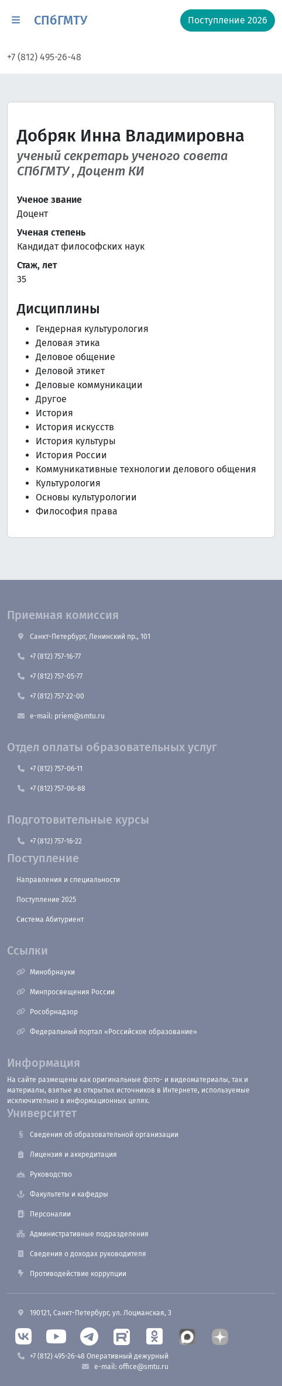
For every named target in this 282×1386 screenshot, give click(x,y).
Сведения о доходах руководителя (81, 1254)
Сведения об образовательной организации (97, 1135)
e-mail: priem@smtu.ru (60, 716)
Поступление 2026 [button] (227, 20)
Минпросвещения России (65, 992)
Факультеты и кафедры (62, 1194)
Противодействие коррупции (71, 1274)
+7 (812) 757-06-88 (50, 788)
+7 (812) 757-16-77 (48, 656)
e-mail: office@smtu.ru (124, 1367)
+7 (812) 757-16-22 (49, 841)
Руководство (44, 1174)
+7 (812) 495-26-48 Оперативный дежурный (92, 1356)
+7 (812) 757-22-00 (50, 696)
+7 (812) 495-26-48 (44, 57)
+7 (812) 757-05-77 (49, 676)
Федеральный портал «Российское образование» (106, 1032)
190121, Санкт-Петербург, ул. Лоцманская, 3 (93, 1313)
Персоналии (43, 1214)
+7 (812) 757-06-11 (49, 769)
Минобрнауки (45, 972)
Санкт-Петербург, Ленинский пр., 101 (83, 636)
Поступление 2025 (46, 900)
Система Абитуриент (50, 919)
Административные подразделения (82, 1234)
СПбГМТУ (60, 20)
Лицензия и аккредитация (66, 1154)
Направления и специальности (68, 880)
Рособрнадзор (47, 1012)
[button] (15, 20)
